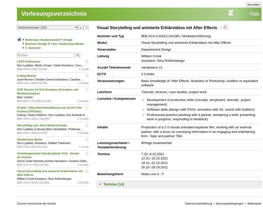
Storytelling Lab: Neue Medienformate (42, 125)
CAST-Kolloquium (29, 61)
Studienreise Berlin (30, 139)
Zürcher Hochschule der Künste (36, 203)
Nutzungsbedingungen (230, 203)
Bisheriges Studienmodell (42, 39)
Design (68, 39)
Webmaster (254, 203)
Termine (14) (113, 184)
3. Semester (33, 47)
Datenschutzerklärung (198, 203)
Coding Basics (27, 75)
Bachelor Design (36, 43)
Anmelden (254, 4)
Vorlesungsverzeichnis (54, 13)
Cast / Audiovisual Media (67, 43)
